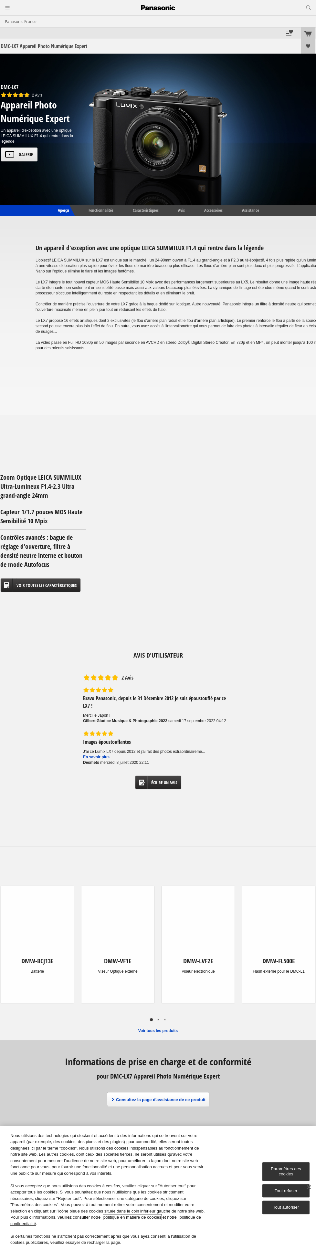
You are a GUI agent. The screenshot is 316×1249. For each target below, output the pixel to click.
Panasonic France (21, 21)
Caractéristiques (146, 210)
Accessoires (213, 210)
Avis (181, 210)
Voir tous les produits (158, 1031)
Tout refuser (286, 1190)
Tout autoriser (286, 1207)
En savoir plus (96, 757)
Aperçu (63, 210)
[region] (158, 1187)
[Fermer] (309, 1187)
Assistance (250, 210)
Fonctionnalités (101, 210)
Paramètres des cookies (286, 1172)
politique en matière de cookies (132, 1217)
